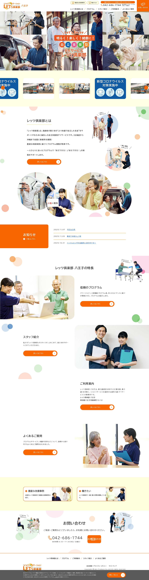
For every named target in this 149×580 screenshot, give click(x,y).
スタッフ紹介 (102, 9)
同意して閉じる (115, 575)
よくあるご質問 (128, 9)
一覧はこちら (31, 239)
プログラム (91, 9)
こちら (56, 577)
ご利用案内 (115, 9)
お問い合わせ (143, 7)
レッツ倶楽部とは (76, 9)
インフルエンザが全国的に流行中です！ (81, 243)
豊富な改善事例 (80, 2)
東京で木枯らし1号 (74, 236)
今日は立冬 (71, 229)
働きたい (94, 2)
